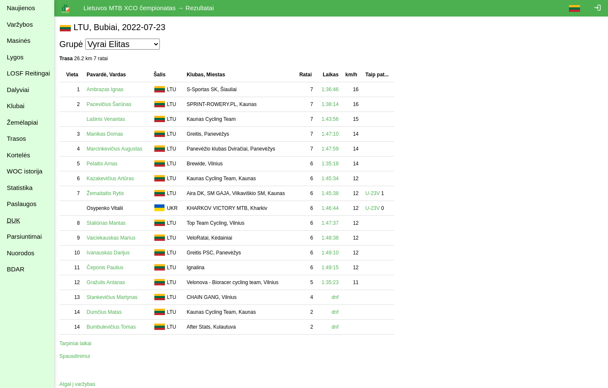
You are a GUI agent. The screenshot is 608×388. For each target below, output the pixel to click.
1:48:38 (331, 238)
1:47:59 (331, 149)
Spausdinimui (76, 356)
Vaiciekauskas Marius (112, 238)
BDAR (16, 269)
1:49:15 (331, 268)
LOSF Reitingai (28, 73)
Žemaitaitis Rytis (107, 193)
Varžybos (20, 24)
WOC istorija (24, 171)
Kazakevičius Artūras (111, 178)
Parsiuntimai (24, 236)
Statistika (20, 187)
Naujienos (21, 7)
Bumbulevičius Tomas (112, 327)
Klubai (16, 105)
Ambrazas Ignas (106, 89)
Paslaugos (21, 203)
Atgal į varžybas (79, 384)
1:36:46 (331, 89)
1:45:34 (331, 178)
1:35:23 (331, 282)
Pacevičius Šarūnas (110, 104)
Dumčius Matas (105, 312)
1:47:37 (331, 223)
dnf (336, 297)
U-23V (374, 193)
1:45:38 (331, 193)
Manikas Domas (106, 134)
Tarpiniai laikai (77, 343)
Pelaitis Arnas (103, 164)
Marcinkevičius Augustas (116, 149)
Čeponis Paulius (106, 268)
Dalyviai (18, 89)
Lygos (15, 57)
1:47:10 (331, 134)
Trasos (16, 138)
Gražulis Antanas (107, 282)
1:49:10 (331, 253)
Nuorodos (20, 253)
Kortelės (18, 155)
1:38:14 (331, 104)
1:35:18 (331, 164)
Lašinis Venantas (107, 119)
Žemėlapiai (22, 122)
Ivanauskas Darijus (109, 253)
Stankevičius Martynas (113, 297)
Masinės (19, 40)
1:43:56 (331, 119)
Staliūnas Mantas (107, 223)
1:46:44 (331, 208)
